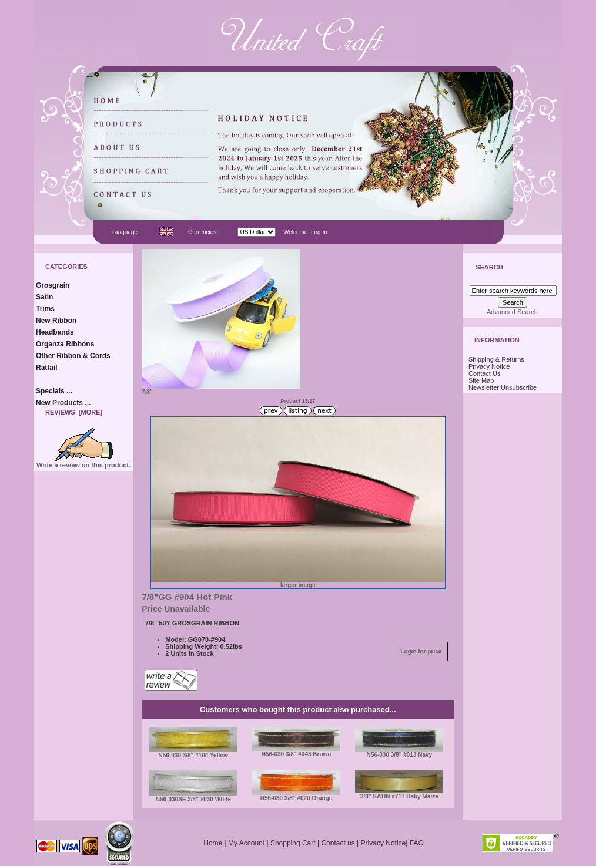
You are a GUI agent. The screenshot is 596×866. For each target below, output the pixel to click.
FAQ (417, 843)
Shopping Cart (293, 843)
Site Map (481, 380)
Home (212, 843)
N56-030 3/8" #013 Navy (400, 755)
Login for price (420, 651)
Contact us (337, 843)
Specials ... (54, 391)
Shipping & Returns (496, 359)
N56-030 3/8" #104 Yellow (194, 755)
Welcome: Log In (305, 232)
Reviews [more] (73, 412)
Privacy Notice (489, 366)
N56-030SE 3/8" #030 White (193, 799)
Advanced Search (512, 311)
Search (489, 267)
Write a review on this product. (83, 462)
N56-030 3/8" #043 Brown (297, 754)
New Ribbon (56, 320)
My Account (246, 843)
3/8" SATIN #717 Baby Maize (399, 796)
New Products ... (63, 403)
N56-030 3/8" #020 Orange (296, 798)
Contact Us (484, 373)
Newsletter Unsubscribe (502, 387)
